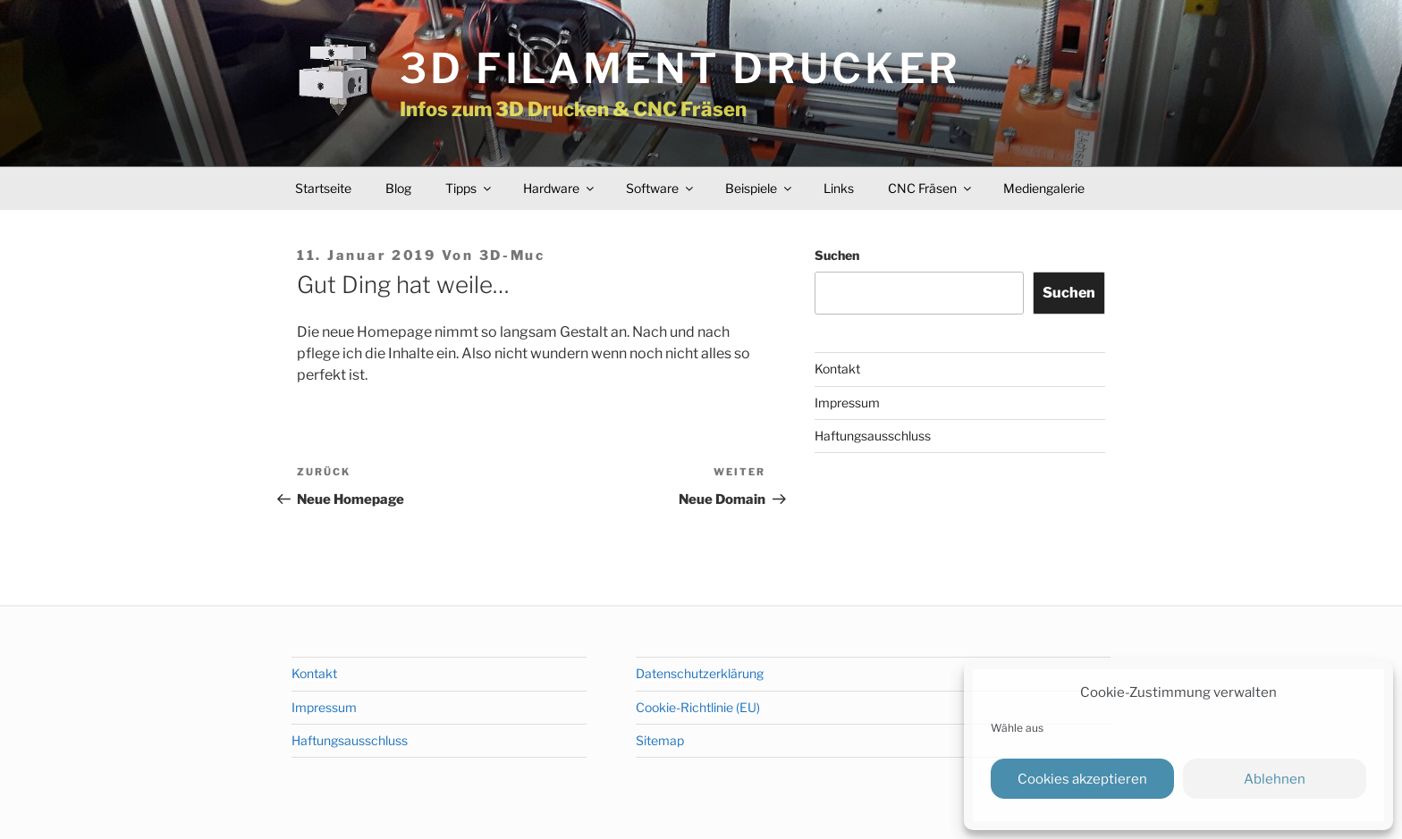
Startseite (323, 188)
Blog (398, 188)
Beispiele (759, 188)
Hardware (559, 188)
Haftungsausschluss (873, 435)
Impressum (847, 402)
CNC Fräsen (931, 188)
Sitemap (660, 740)
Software (661, 188)
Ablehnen (1274, 779)
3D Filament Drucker (680, 68)
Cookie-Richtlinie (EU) (698, 707)
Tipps (469, 188)
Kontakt (837, 368)
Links (838, 188)
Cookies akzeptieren (1082, 779)
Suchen (837, 255)
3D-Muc (512, 256)
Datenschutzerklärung (700, 673)
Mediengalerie (1044, 188)
